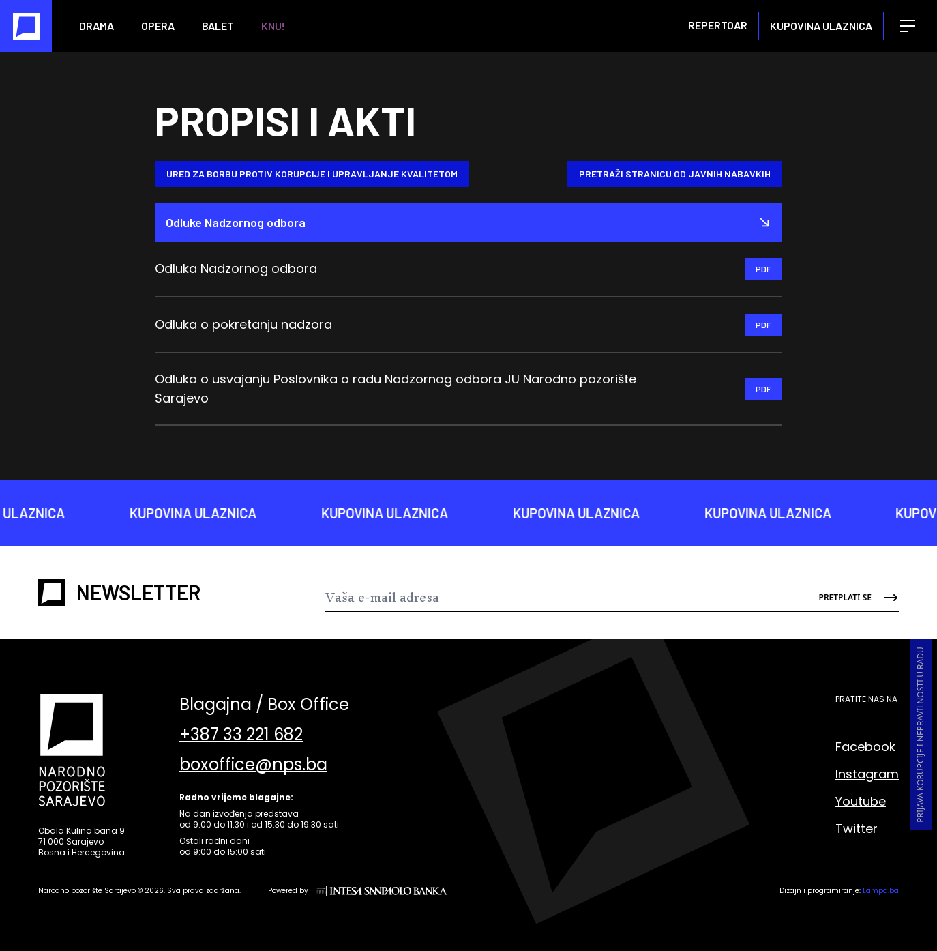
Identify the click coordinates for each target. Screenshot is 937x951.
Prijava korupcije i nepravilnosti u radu (920, 735)
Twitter (856, 828)
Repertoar (717, 24)
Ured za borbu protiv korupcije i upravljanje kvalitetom (312, 173)
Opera (158, 25)
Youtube (860, 801)
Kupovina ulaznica (821, 25)
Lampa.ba (881, 891)
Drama (96, 25)
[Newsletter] (564, 597)
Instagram (867, 773)
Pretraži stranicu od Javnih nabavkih (675, 173)
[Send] (851, 597)
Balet (218, 25)
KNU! (273, 25)
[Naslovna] (26, 26)
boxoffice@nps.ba (253, 765)
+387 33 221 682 (241, 735)
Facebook (865, 746)
